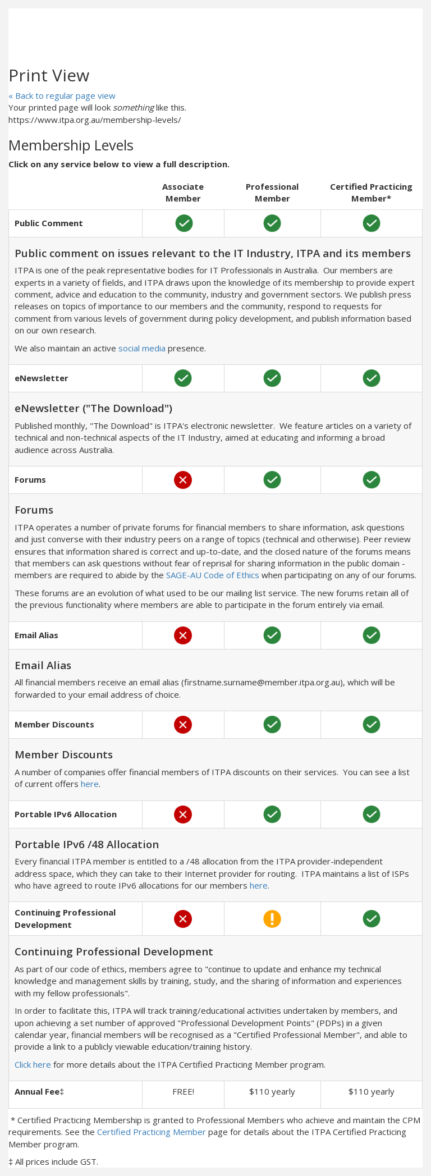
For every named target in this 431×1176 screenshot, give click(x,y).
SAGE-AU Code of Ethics (212, 574)
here (90, 783)
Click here (33, 1064)
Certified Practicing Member (151, 1131)
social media (142, 348)
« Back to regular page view (62, 95)
